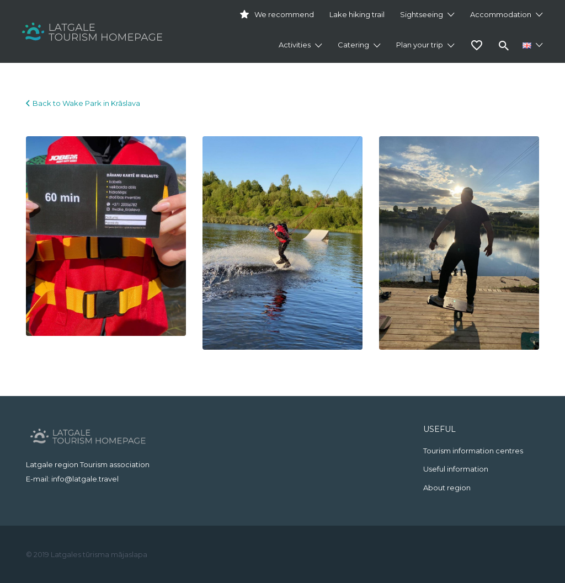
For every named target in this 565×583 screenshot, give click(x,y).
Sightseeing (421, 14)
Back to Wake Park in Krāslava (86, 103)
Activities (295, 44)
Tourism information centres (473, 450)
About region (447, 487)
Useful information (455, 468)
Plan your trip (419, 44)
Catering (353, 44)
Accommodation (500, 14)
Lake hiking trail (357, 14)
